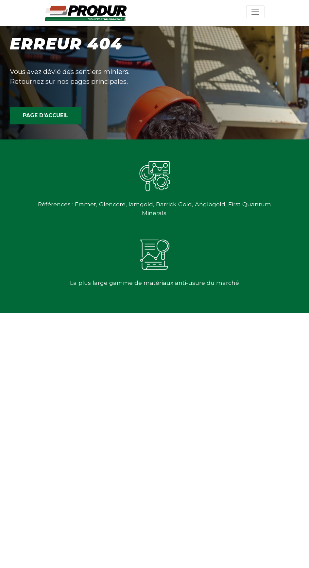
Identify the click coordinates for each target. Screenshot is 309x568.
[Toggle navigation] (255, 11)
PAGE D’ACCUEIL (45, 115)
